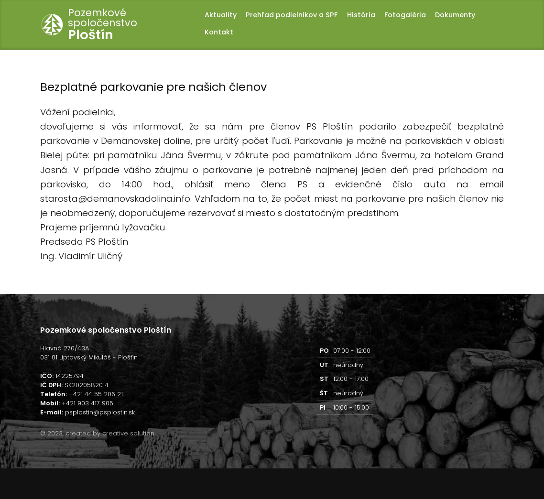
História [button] (361, 15)
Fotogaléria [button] (405, 15)
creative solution (128, 433)
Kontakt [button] (219, 32)
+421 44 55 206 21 (96, 394)
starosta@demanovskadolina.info (115, 198)
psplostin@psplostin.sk (100, 412)
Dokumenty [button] (455, 15)
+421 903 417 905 (87, 403)
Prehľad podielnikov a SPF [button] (291, 15)
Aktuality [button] (221, 15)
